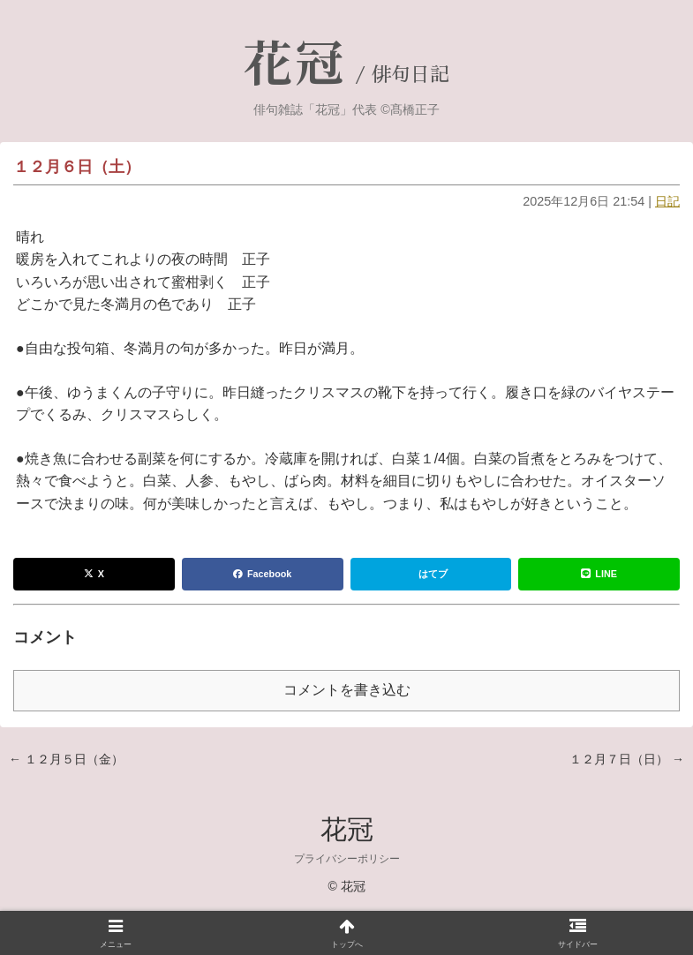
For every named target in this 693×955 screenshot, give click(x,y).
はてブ (433, 573)
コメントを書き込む (347, 689)
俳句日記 (410, 75)
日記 (667, 201)
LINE (599, 573)
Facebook (262, 573)
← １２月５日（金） (66, 759)
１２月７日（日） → (626, 759)
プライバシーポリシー (347, 859)
